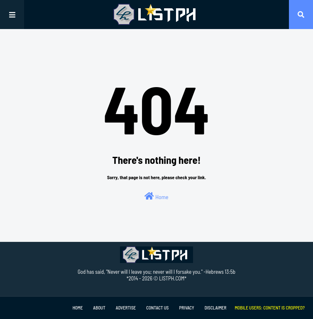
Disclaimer (216, 307)
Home (156, 196)
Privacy (186, 307)
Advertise (126, 307)
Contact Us (157, 307)
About (99, 307)
